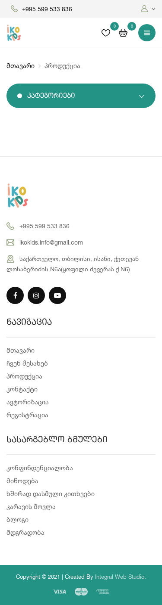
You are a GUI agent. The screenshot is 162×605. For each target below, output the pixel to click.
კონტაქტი (22, 389)
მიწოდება (22, 481)
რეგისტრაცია (27, 415)
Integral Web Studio (119, 576)
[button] (148, 8)
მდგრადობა (25, 532)
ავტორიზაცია (27, 402)
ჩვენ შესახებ (27, 363)
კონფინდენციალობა (39, 468)
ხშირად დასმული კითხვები (50, 494)
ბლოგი (17, 519)
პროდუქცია (24, 376)
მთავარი (20, 66)
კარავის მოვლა (31, 507)
